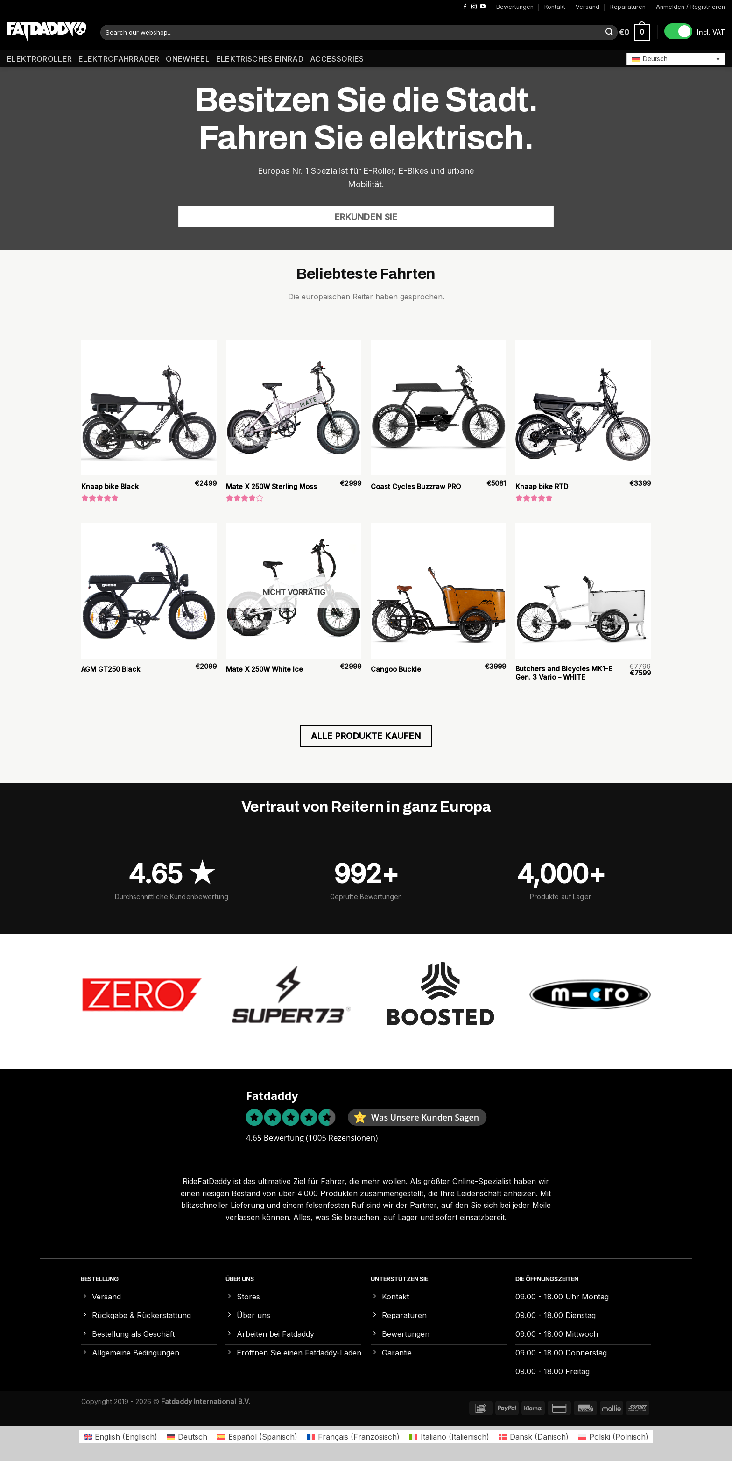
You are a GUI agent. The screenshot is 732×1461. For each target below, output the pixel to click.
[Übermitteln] (609, 33)
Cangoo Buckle (396, 669)
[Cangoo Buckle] (438, 590)
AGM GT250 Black (110, 669)
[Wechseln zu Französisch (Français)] (353, 1436)
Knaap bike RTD (541, 486)
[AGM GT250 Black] (149, 590)
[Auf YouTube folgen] (483, 7)
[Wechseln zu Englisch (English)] (120, 1436)
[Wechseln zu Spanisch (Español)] (257, 1436)
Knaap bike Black (110, 486)
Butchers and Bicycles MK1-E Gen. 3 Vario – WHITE (563, 673)
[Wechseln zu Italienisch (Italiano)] (448, 1436)
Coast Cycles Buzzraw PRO (416, 486)
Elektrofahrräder (118, 59)
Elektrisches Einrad (259, 59)
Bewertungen (515, 6)
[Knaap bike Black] (149, 407)
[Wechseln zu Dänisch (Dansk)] (533, 1436)
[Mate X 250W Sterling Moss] (293, 407)
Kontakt (554, 6)
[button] (675, 59)
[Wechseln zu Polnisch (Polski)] (613, 1436)
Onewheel (188, 59)
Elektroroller (39, 59)
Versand (587, 6)
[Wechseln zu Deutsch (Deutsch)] (187, 1436)
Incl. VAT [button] (711, 32)
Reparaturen (628, 6)
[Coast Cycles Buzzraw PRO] (438, 407)
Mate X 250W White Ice (264, 669)
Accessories (337, 59)
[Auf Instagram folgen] (474, 7)
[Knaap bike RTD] (583, 407)
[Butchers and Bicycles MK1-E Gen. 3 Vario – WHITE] (583, 590)
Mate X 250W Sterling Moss (271, 486)
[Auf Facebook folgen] (465, 7)
